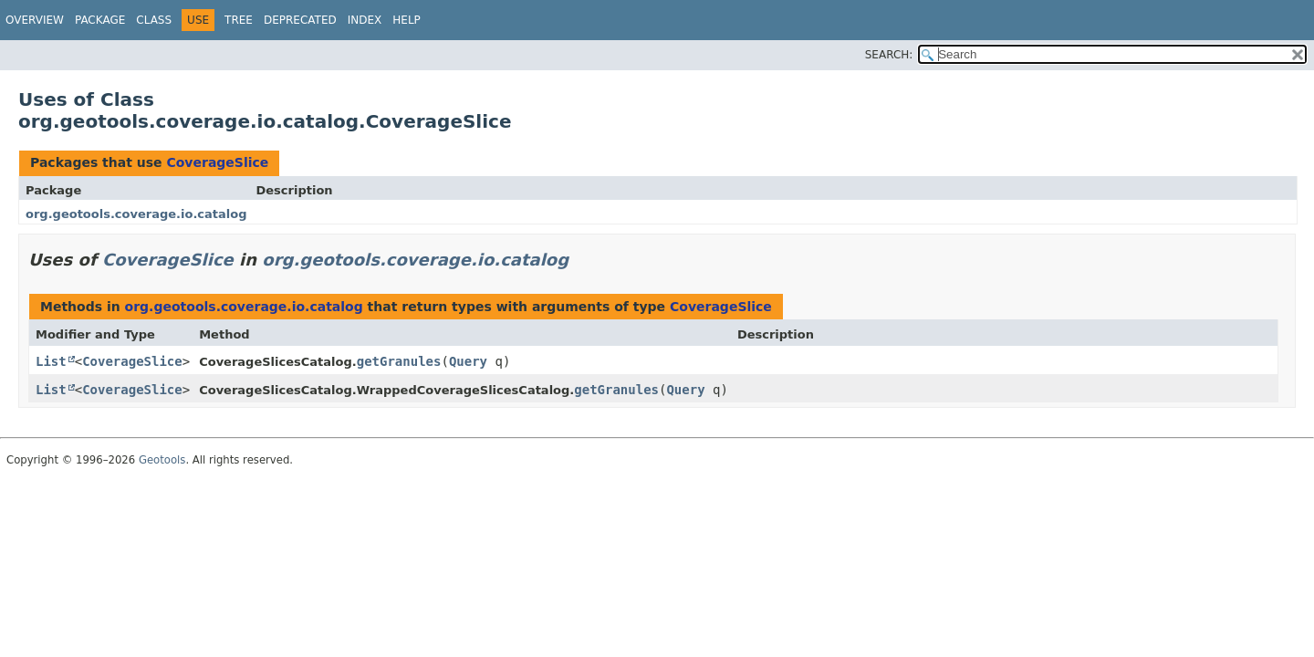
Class (154, 20)
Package (100, 20)
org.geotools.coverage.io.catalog (136, 214)
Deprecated (300, 20)
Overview (34, 20)
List (51, 361)
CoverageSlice (217, 162)
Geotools (162, 460)
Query (468, 361)
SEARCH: (889, 54)
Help (406, 20)
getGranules (399, 361)
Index (365, 20)
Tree (238, 20)
